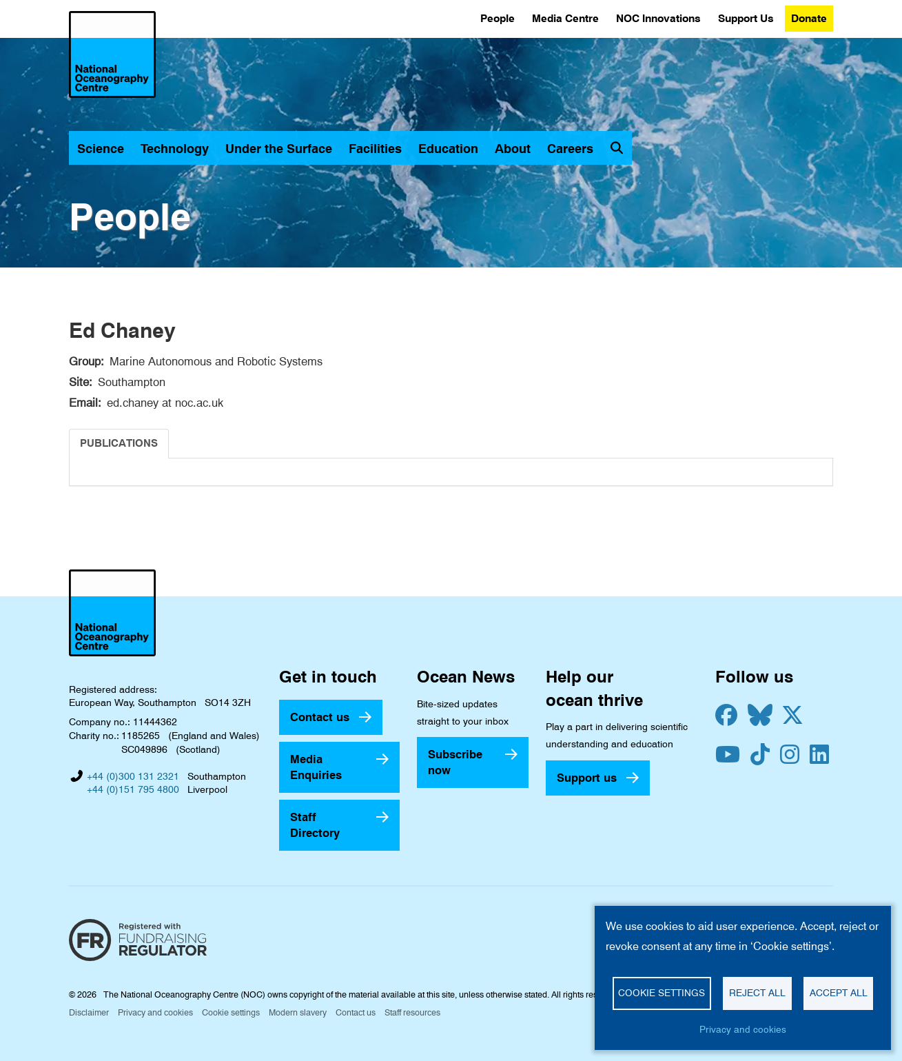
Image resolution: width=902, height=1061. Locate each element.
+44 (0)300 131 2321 (133, 776)
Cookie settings (231, 1012)
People (497, 18)
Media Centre (565, 18)
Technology (175, 148)
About (513, 148)
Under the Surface (278, 148)
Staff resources (412, 1012)
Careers (570, 148)
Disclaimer (89, 1012)
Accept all (839, 992)
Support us (587, 778)
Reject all (757, 992)
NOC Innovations (658, 18)
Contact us (319, 717)
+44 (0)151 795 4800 (133, 789)
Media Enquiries (316, 767)
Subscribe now (455, 762)
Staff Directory (315, 825)
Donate (809, 18)
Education (448, 148)
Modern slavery (298, 1012)
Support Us (746, 18)
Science (100, 148)
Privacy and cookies (155, 1012)
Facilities (375, 148)
